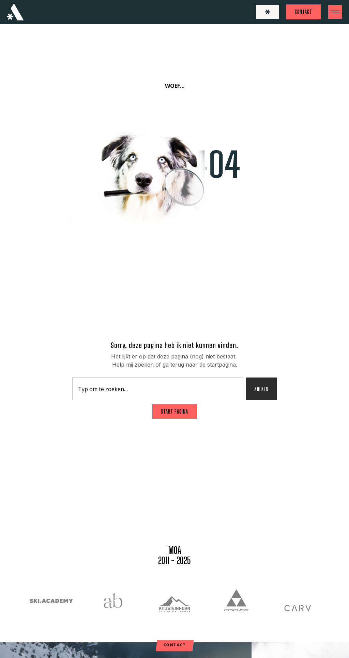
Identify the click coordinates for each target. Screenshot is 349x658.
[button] (335, 12)
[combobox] (157, 389)
